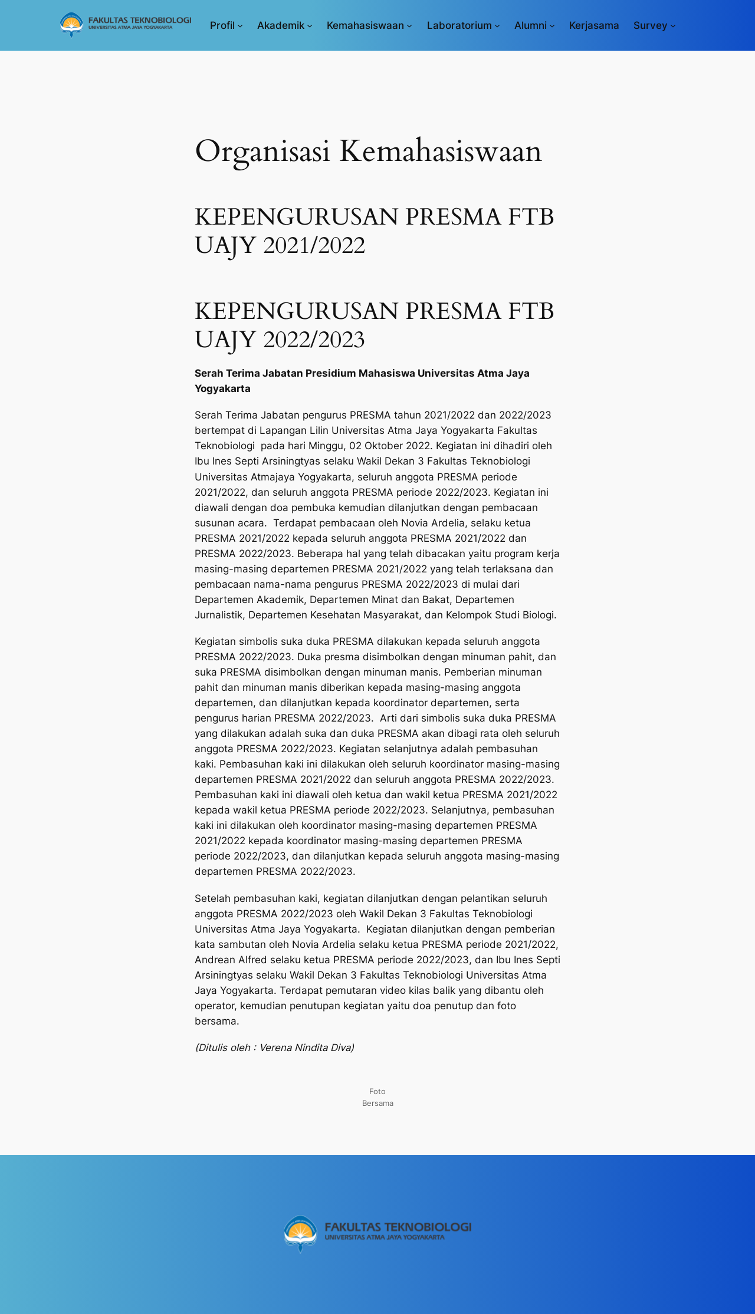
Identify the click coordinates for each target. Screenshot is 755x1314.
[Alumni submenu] (552, 25)
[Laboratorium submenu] (497, 25)
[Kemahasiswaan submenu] (409, 25)
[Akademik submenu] (310, 25)
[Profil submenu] (240, 25)
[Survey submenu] (673, 25)
